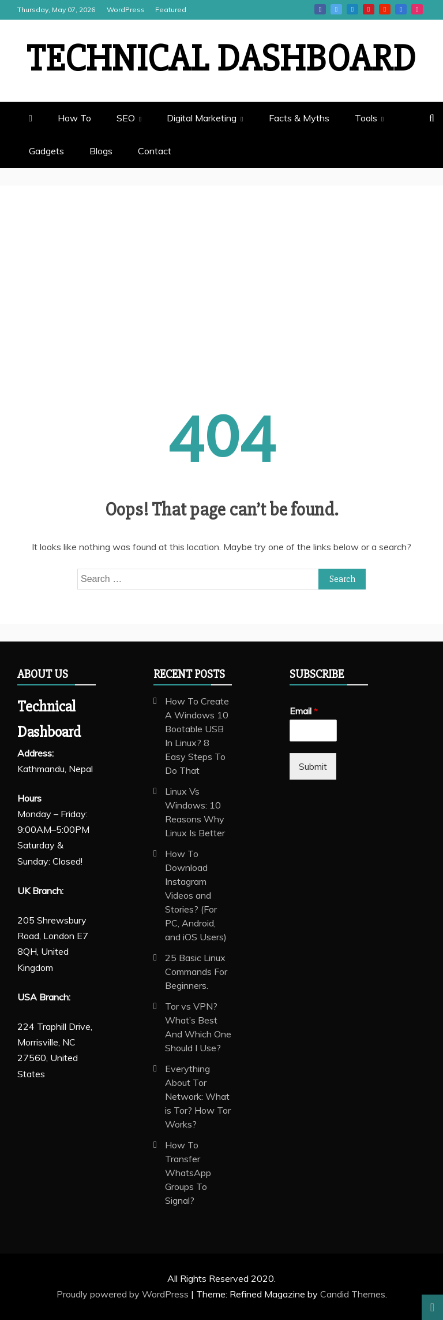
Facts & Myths (299, 118)
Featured (170, 9)
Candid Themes (352, 1294)
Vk (401, 9)
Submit (313, 766)
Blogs (100, 151)
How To (74, 118)
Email (304, 711)
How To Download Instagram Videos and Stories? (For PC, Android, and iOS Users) (196, 895)
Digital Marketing (201, 118)
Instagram (417, 9)
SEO (126, 118)
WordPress (126, 9)
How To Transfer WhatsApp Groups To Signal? (188, 1172)
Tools (366, 118)
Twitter (336, 9)
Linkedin (352, 9)
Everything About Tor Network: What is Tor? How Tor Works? (198, 1096)
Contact (154, 151)
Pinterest (368, 9)
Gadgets (46, 151)
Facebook (320, 9)
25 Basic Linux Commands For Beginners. (196, 971)
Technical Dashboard (221, 58)
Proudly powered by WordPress (124, 1294)
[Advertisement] (221, 307)
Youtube (385, 9)
